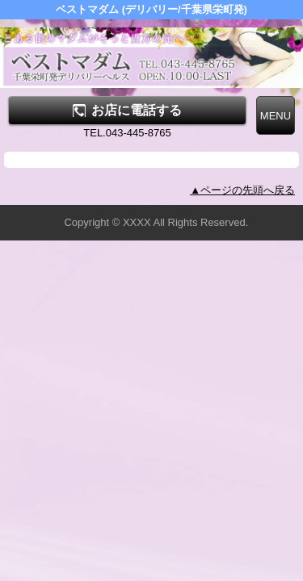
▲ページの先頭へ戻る (242, 190)
